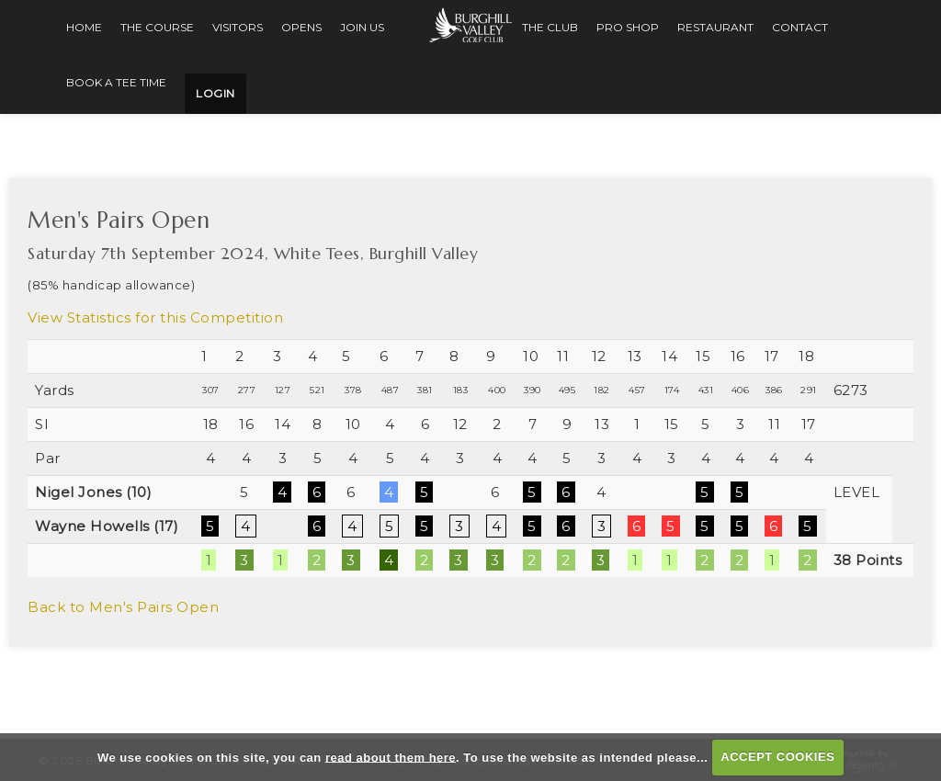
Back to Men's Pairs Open (123, 603)
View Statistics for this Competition (155, 314)
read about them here (390, 757)
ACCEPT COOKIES (777, 757)
